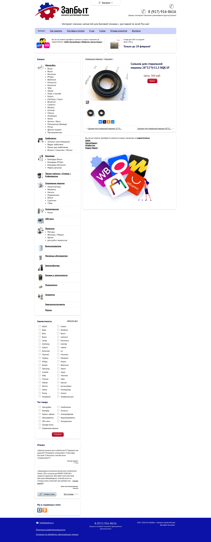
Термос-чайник (48, 414)
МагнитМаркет (75, 42)
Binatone (51, 102)
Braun (50, 68)
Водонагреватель (68, 417)
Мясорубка (46, 407)
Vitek (63, 379)
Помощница (66, 389)
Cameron (51, 104)
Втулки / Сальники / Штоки (59, 150)
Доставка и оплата (75, 30)
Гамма (50, 118)
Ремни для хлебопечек (57, 147)
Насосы (50, 192)
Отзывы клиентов (118, 30)
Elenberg (45, 344)
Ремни (50, 197)
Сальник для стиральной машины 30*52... (154, 128)
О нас (92, 30)
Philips (50, 77)
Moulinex (51, 74)
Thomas (45, 379)
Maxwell (45, 354)
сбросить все (72, 321)
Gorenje (51, 110)
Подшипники (53, 195)
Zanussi (64, 382)
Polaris (50, 96)
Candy (44, 340)
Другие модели (54, 129)
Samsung (45, 368)
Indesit (63, 347)
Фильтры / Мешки (55, 234)
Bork (44, 333)
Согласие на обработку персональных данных (57, 534)
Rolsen (44, 365)
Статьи (102, 30)
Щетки (50, 237)
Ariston (63, 326)
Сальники (51, 200)
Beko (44, 330)
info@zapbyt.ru (47, 522)
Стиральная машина (50, 428)
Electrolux (65, 340)
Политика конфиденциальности (50, 529)
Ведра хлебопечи (55, 144)
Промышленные (54, 132)
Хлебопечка (66, 407)
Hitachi (45, 347)
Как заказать (56, 30)
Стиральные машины (93, 59)
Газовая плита (47, 425)
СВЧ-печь (46, 421)
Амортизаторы (54, 186)
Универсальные (67, 396)
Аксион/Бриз (66, 386)
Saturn (63, 368)
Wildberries (85, 42)
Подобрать (58, 434)
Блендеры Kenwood (56, 165)
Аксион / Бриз (53, 121)
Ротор (50, 127)
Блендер (45, 410)
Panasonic (52, 82)
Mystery (51, 107)
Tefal (49, 88)
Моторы (51, 232)
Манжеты (51, 189)
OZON (66, 42)
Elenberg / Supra (55, 99)
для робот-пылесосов (57, 240)
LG (62, 351)
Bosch (50, 71)
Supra (63, 372)
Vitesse (50, 113)
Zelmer (50, 91)
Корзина (106, 2)
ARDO (44, 326)
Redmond (51, 79)
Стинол (63, 393)
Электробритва (67, 414)
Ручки (50, 212)
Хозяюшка (52, 115)
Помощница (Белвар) (57, 124)
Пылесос (64, 410)
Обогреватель (48, 417)
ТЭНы (49, 203)
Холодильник (66, 421)
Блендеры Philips (55, 162)
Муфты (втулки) (54, 167)
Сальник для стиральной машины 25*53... (105, 128)
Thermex (64, 375)
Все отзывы (69, 494)
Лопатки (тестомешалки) (58, 141)
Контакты (136, 30)
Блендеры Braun (54, 159)
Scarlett (45, 372)
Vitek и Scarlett (54, 93)
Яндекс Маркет (96, 42)
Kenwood (51, 85)
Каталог (41, 30)
